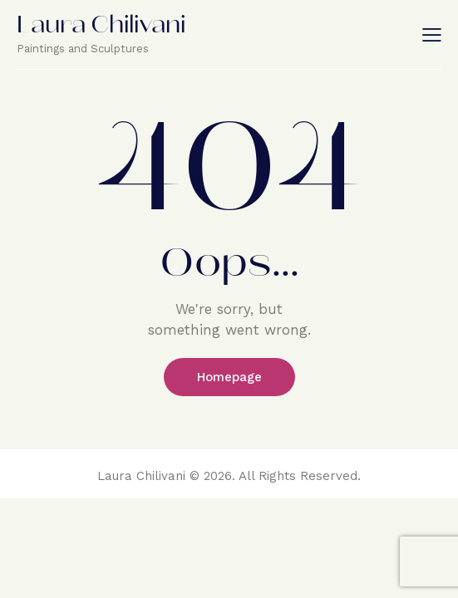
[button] (431, 34)
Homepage (229, 377)
